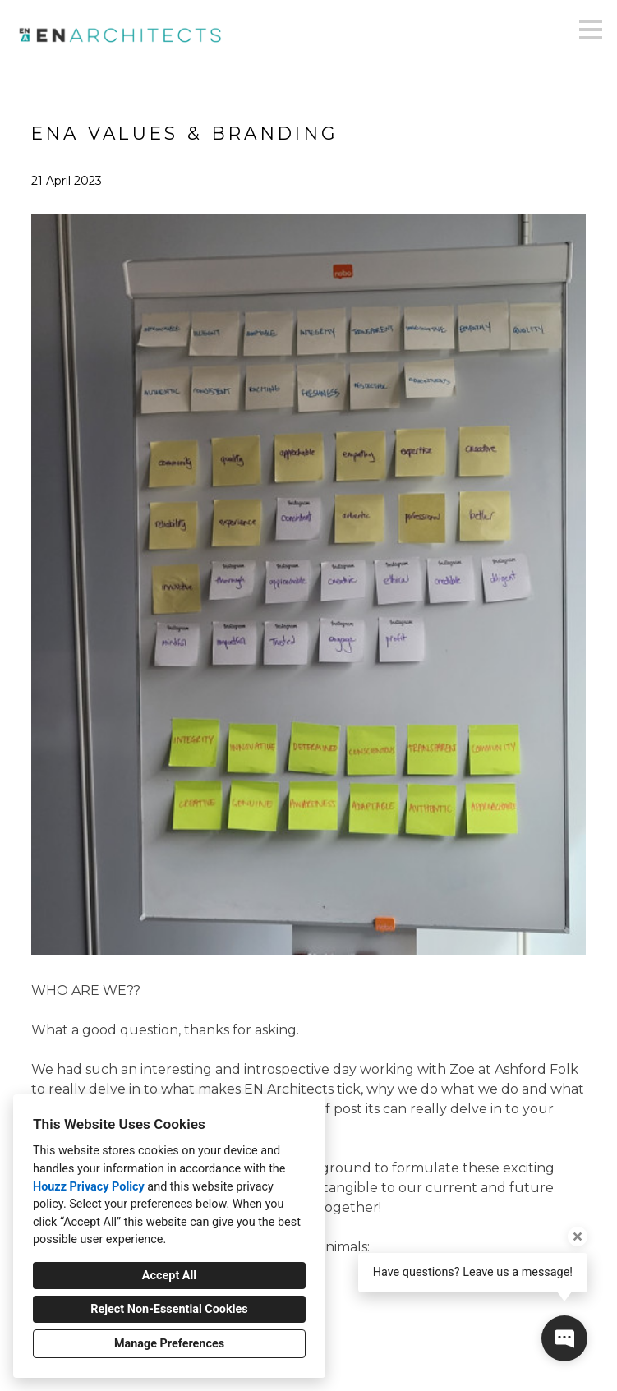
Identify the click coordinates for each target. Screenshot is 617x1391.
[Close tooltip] (577, 1236)
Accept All (169, 1276)
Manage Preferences (169, 1344)
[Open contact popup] (564, 1338)
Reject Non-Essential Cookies (168, 1309)
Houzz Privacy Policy (89, 1187)
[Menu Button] (590, 29)
